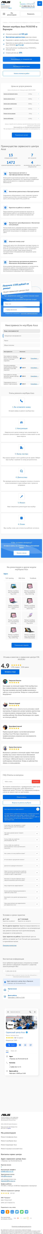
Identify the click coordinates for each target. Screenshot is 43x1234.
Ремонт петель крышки (9, 113)
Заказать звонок (21, 553)
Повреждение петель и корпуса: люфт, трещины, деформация (10, 384)
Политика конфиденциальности (21, 1226)
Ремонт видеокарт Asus (9, 1145)
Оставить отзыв (10, 672)
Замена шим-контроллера (10, 103)
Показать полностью (9, 945)
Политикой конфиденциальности (21, 976)
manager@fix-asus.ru (8, 1181)
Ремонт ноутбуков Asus (9, 1141)
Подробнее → (35, 358)
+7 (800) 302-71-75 (28, 6)
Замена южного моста (9, 98)
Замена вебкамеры (8, 118)
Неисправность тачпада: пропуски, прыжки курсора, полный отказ (11, 376)
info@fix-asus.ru (6, 1176)
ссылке (9, 1128)
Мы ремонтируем (9, 14)
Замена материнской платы (11, 94)
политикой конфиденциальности (29, 313)
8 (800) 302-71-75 (7, 1171)
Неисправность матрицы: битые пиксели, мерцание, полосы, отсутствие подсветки (11, 358)
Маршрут (11, 1045)
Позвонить (30, 14)
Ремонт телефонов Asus (9, 1137)
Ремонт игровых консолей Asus (11, 1149)
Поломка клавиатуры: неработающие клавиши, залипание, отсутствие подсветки (10, 368)
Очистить (36, 781)
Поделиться (2, 1212)
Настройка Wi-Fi (8, 108)
